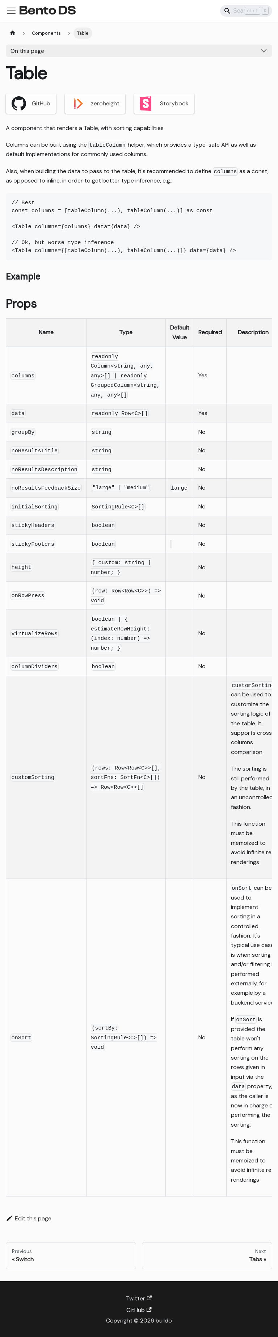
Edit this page (28, 1218)
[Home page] (13, 33)
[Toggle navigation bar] (11, 10)
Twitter (139, 1298)
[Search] (246, 11)
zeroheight (95, 103)
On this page (27, 51)
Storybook (164, 103)
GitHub (31, 103)
